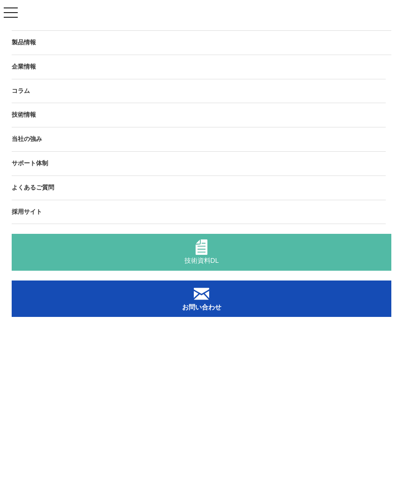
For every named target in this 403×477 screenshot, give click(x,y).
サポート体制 (30, 163)
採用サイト (27, 211)
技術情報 (24, 114)
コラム (21, 90)
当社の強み (27, 138)
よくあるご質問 (33, 187)
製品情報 (24, 42)
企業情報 (24, 66)
